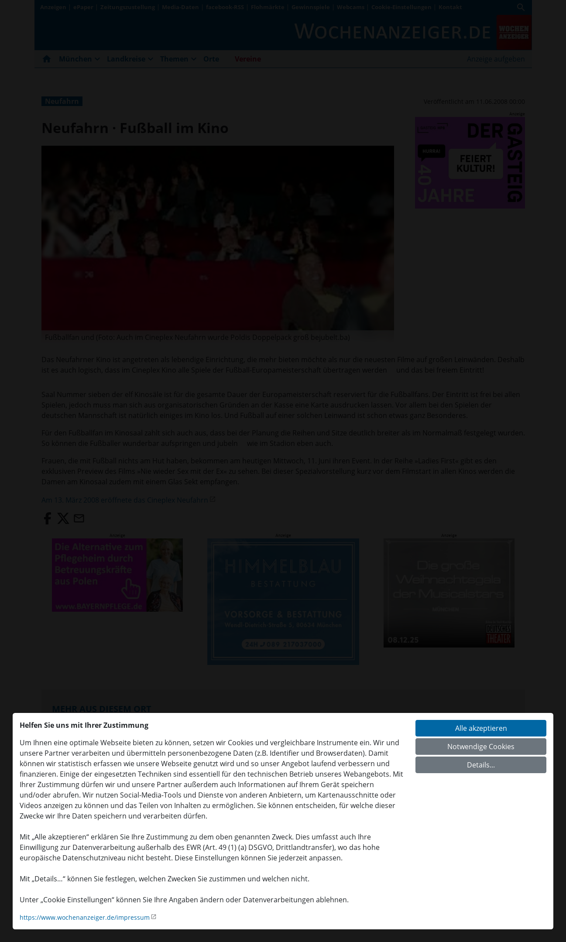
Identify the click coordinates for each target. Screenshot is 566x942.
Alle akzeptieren (481, 728)
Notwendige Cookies (481, 746)
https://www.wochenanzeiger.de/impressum (85, 917)
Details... (481, 765)
